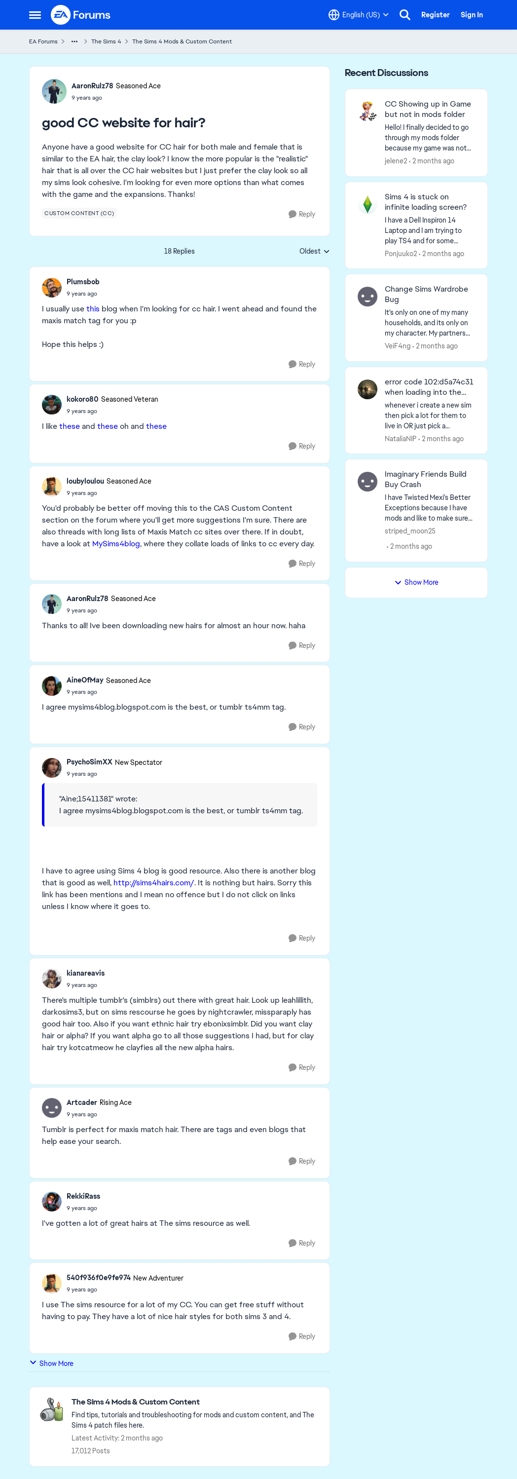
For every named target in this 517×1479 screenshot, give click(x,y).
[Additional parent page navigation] (74, 41)
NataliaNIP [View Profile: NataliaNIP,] (400, 438)
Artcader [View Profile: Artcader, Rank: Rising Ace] (82, 1102)
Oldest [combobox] (314, 252)
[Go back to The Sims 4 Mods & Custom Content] (196, 1402)
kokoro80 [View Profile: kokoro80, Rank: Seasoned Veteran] (83, 399)
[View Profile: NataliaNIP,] (367, 389)
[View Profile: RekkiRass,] (52, 1202)
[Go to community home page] (81, 15)
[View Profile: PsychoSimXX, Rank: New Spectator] (52, 768)
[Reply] (302, 214)
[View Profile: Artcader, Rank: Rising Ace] (52, 1108)
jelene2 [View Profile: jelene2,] (396, 160)
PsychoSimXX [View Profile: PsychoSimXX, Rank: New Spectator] (89, 762)
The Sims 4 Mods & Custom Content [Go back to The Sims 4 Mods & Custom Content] (182, 41)
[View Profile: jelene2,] (367, 111)
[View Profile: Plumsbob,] (52, 288)
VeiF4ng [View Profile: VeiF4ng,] (397, 345)
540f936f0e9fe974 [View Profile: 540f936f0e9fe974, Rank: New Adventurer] (99, 1277)
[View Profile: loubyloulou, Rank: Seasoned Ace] (52, 486)
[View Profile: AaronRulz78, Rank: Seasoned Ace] (54, 91)
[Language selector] (358, 15)
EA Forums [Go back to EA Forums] (43, 41)
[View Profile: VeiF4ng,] (367, 296)
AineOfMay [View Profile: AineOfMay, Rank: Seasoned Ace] (85, 680)
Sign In (472, 14)
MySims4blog (116, 543)
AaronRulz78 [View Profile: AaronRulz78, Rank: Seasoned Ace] (92, 85)
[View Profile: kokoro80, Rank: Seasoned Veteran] (52, 405)
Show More (51, 1363)
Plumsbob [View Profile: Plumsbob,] (83, 281)
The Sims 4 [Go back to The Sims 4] (106, 41)
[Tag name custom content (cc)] (79, 213)
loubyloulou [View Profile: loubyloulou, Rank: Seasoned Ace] (85, 481)
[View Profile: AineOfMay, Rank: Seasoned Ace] (52, 686)
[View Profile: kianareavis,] (52, 978)
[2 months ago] (431, 161)
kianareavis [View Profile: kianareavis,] (86, 973)
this (93, 308)
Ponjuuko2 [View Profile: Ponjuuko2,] (401, 253)
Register (435, 14)
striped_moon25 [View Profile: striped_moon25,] (410, 531)
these (69, 426)
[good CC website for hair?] (83, 293)
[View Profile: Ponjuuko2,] (367, 204)
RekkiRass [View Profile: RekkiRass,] (83, 1196)
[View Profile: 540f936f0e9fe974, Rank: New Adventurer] (52, 1283)
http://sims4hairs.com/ (153, 882)
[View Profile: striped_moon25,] (367, 482)
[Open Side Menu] (35, 14)
